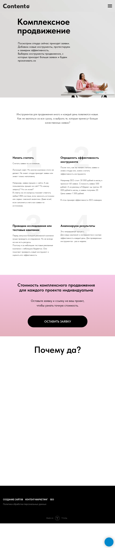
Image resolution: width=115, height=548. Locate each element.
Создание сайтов (13, 499)
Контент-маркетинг (36, 499)
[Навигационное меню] (110, 6)
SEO (52, 499)
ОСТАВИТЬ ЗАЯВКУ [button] (57, 321)
